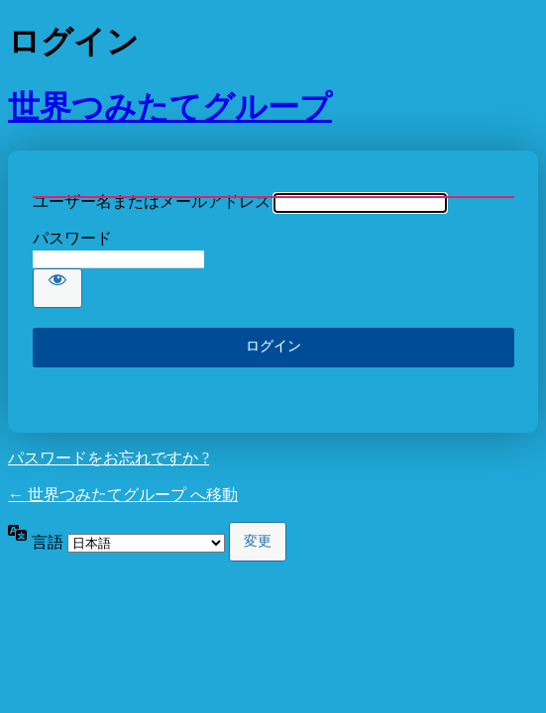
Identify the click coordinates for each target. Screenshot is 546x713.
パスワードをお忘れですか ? (108, 458)
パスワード (72, 238)
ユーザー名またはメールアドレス (152, 201)
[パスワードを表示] (57, 288)
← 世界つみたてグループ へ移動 (123, 494)
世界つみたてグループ (170, 107)
